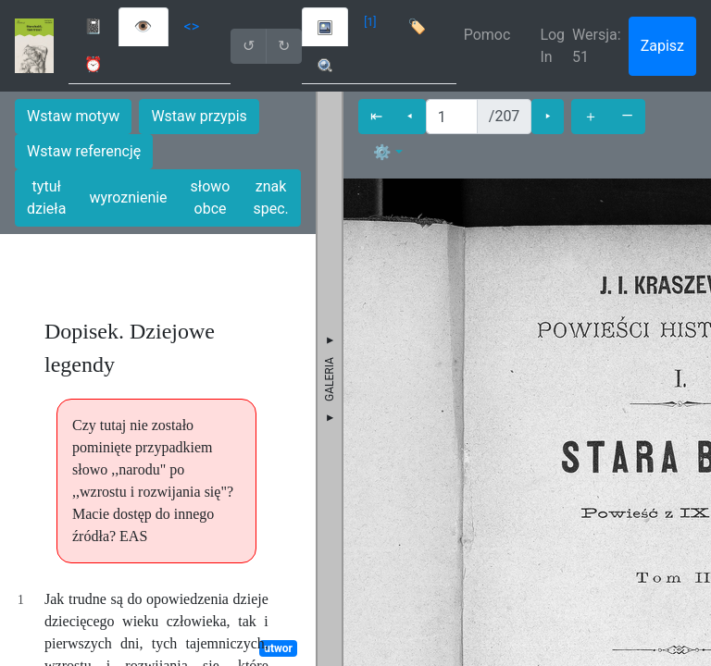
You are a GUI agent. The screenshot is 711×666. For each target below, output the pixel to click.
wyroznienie (128, 197)
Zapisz (662, 46)
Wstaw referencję (84, 151)
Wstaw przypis (198, 116)
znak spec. (270, 197)
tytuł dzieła (46, 197)
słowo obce (211, 197)
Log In (552, 46)
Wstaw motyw (73, 116)
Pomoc (487, 34)
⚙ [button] (382, 152)
